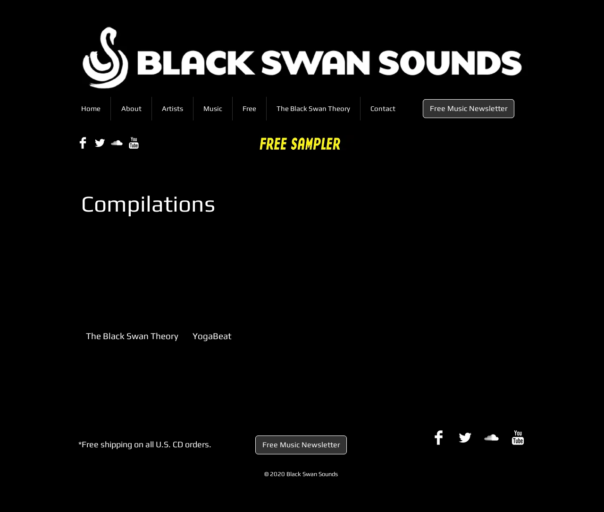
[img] (132, 296)
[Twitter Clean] (100, 143)
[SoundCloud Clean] (117, 143)
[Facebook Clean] (83, 143)
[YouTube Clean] (134, 143)
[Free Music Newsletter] (468, 108)
